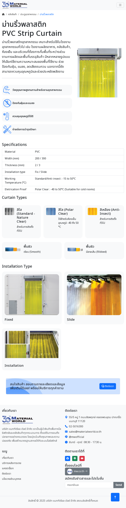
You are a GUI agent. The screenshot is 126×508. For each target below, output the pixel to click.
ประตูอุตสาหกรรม (28, 14)
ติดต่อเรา (108, 386)
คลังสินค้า (12, 14)
